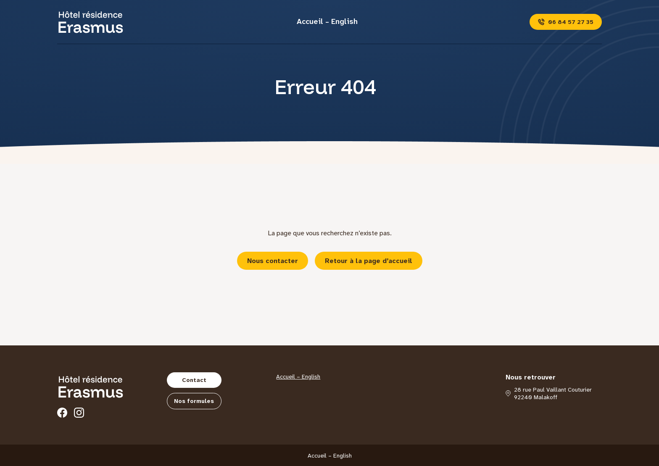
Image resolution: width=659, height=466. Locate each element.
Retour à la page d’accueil (368, 260)
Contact (194, 380)
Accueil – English (327, 21)
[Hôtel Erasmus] (90, 22)
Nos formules (194, 401)
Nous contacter (272, 260)
